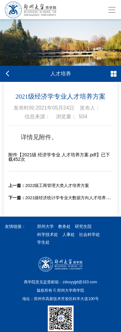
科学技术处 (47, 234)
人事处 (68, 234)
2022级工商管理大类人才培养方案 (48, 185)
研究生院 (83, 226)
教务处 (64, 226)
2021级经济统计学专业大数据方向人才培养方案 (61, 197)
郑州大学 (45, 226)
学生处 (43, 242)
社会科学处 (89, 234)
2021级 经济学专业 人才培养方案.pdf (59, 154)
